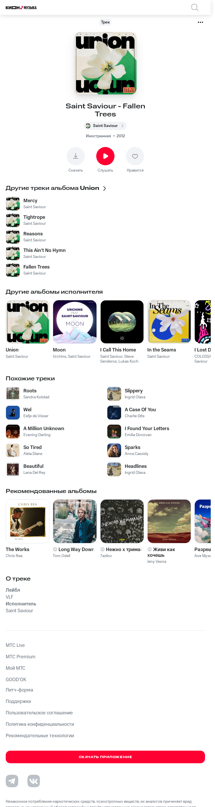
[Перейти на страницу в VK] (33, 781)
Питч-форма (19, 690)
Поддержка (18, 701)
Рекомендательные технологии (40, 735)
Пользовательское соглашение (39, 712)
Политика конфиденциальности (40, 724)
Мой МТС (15, 668)
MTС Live (15, 645)
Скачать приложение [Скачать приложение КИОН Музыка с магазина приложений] (105, 757)
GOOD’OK (16, 679)
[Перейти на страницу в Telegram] (12, 781)
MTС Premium (20, 656)
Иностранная (98, 136)
